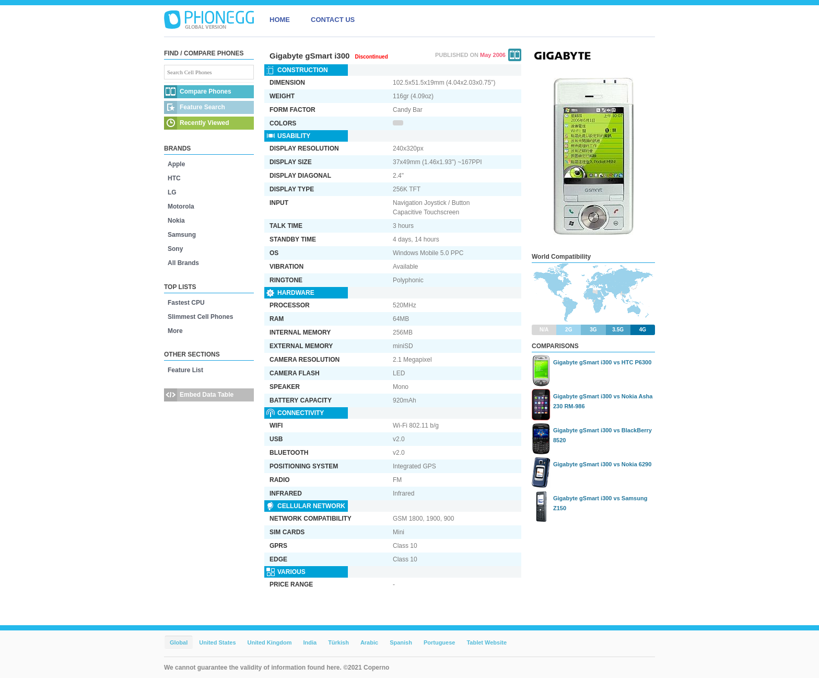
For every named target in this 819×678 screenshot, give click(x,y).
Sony (175, 248)
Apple (176, 164)
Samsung (182, 234)
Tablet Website (486, 642)
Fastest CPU (186, 302)
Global (179, 642)
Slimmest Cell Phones (200, 316)
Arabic (369, 642)
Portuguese (439, 642)
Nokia (176, 220)
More (175, 331)
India (310, 642)
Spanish (401, 642)
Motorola (181, 206)
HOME (280, 20)
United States (217, 642)
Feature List (185, 370)
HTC (174, 178)
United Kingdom (270, 642)
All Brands (183, 263)
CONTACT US (333, 20)
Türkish (338, 642)
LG (172, 192)
